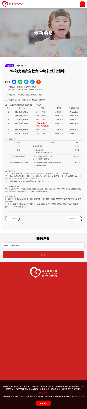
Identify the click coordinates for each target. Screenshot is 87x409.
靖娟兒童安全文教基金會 (12, 4)
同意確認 (43, 403)
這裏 (81, 396)
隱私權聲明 (42, 392)
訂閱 (43, 256)
